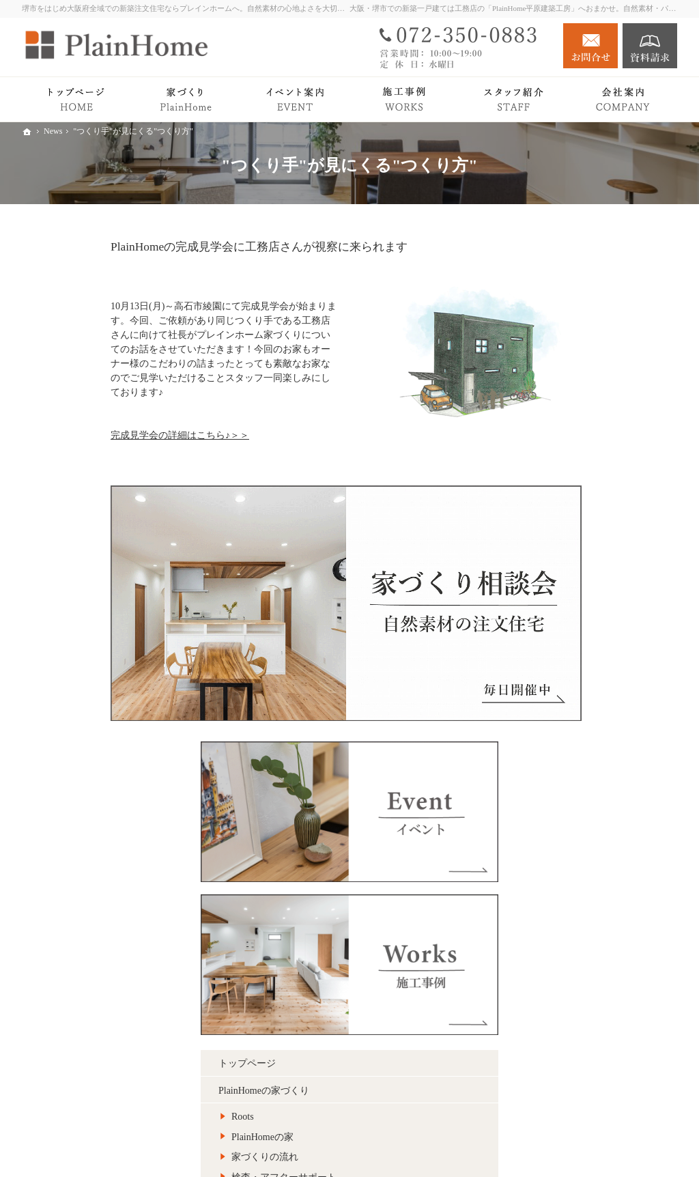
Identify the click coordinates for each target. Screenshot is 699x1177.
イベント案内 (559, 720)
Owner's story (557, 638)
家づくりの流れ (577, 510)
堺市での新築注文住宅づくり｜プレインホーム (517, 1145)
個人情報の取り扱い (574, 941)
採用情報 (550, 914)
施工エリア (568, 868)
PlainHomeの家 (575, 490)
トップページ (559, 417)
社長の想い (568, 828)
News (542, 774)
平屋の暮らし (559, 584)
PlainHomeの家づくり (576, 444)
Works (543, 611)
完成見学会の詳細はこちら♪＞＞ (91, 435)
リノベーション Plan (574, 692)
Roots (555, 470)
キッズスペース (577, 888)
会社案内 (550, 801)
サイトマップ (559, 968)
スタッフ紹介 (572, 847)
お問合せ (590, 45)
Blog (540, 747)
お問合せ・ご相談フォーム (595, 1092)
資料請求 (650, 45)
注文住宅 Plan (559, 665)
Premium (548, 557)
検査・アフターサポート (596, 531)
